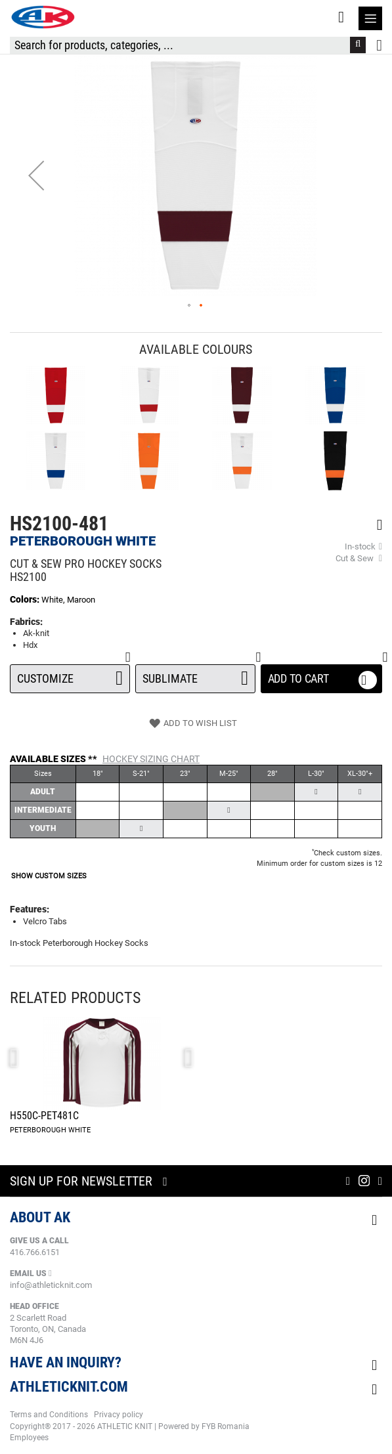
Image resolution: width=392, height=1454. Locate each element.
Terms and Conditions (49, 1414)
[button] (36, 175)
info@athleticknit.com (51, 1285)
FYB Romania (226, 1426)
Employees (29, 1437)
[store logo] (43, 17)
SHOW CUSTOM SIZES (49, 876)
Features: (29, 909)
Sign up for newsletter (81, 1181)
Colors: (25, 599)
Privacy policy (118, 1414)
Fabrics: (26, 621)
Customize (70, 674)
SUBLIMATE (195, 674)
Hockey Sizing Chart (151, 759)
